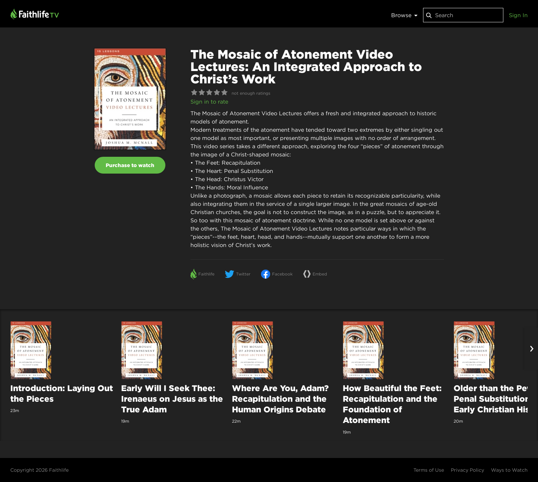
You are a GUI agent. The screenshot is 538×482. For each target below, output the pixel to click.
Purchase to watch (130, 165)
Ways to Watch (509, 470)
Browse (404, 15)
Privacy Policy (467, 470)
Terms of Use (428, 470)
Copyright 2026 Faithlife (39, 470)
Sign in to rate (209, 101)
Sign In (518, 15)
